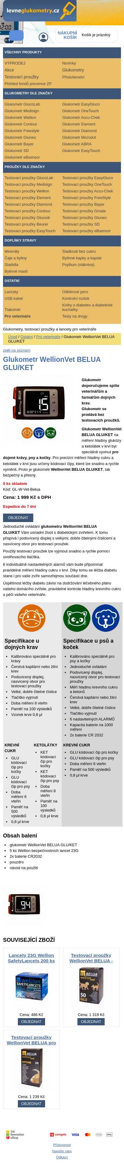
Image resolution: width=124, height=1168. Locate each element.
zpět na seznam (16, 350)
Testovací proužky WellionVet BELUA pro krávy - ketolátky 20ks (31, 1043)
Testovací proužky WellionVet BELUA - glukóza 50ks (91, 961)
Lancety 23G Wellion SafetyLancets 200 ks (31, 958)
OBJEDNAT (31, 1021)
